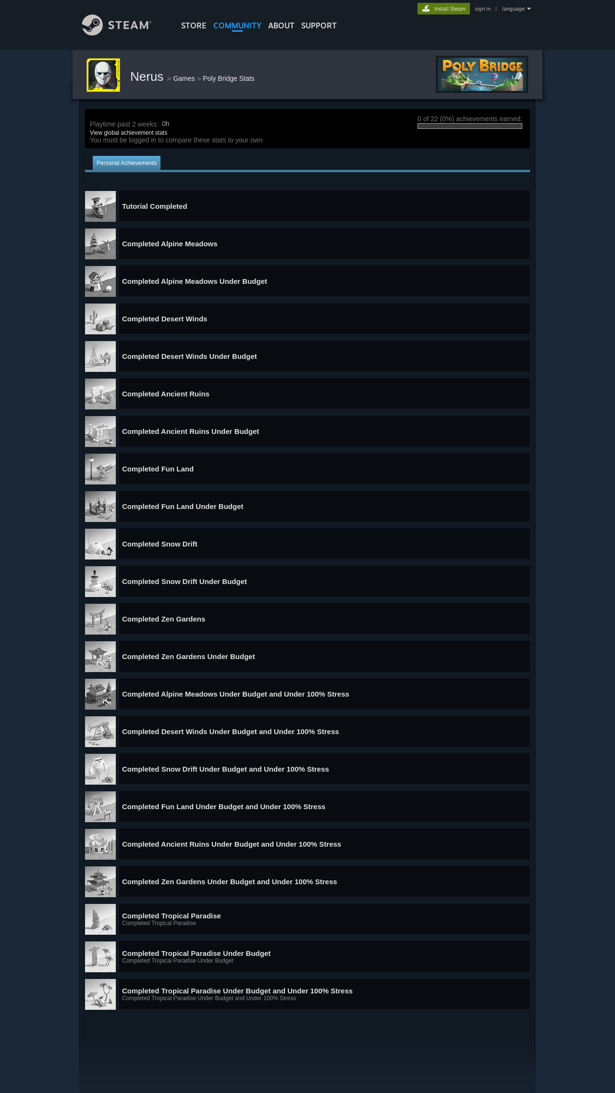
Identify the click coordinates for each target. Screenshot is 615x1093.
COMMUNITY (237, 25)
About (281, 25)
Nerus (148, 76)
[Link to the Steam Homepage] (124, 33)
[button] (307, 206)
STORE (194, 25)
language (513, 8)
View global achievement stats (128, 132)
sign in (483, 8)
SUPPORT (319, 25)
